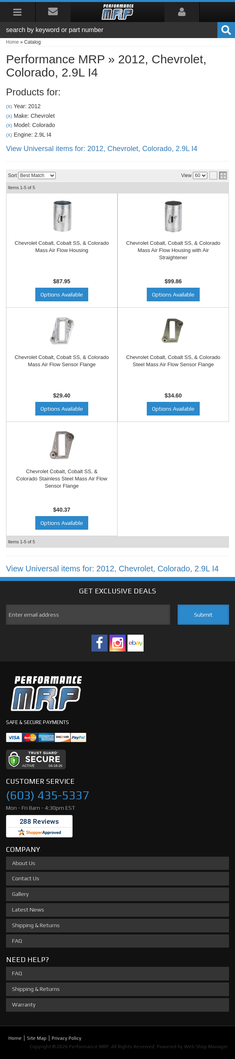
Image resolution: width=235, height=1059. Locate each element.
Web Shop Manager (206, 1046)
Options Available (62, 294)
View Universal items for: (101, 149)
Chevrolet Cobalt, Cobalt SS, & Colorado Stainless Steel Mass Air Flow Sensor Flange (61, 478)
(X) (9, 106)
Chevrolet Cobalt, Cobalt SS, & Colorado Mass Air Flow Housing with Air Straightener (173, 250)
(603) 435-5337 (47, 795)
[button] (117, 30)
